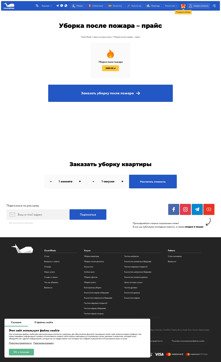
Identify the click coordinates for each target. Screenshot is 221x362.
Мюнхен (159, 330)
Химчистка (88, 266)
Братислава (204, 330)
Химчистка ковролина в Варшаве (98, 298)
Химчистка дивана (132, 292)
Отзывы (47, 266)
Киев (184, 330)
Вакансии (48, 287)
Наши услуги (49, 272)
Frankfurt (167, 330)
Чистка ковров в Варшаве (95, 308)
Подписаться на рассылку (23, 205)
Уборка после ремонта (94, 261)
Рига (189, 330)
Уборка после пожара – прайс (127, 37)
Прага (174, 330)
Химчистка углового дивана (135, 277)
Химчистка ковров (132, 298)
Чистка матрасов (131, 256)
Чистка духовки (130, 287)
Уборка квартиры (91, 256)
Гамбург (151, 330)
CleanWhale (86, 37)
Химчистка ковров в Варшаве (96, 292)
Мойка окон (89, 272)
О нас (46, 256)
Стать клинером (175, 256)
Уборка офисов (90, 277)
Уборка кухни (90, 282)
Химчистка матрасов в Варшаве (137, 261)
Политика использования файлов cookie (188, 341)
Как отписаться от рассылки (21, 223)
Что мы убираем (51, 282)
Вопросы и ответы (52, 261)
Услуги (87, 250)
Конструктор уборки (92, 287)
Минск (195, 330)
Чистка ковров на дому (94, 313)
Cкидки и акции (51, 277)
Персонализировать (43, 343)
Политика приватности (20, 343)
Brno (180, 330)
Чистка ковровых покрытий (95, 303)
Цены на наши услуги (102, 37)
